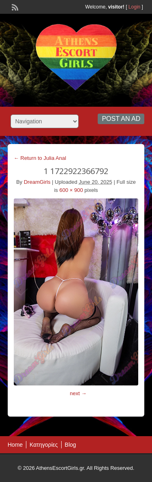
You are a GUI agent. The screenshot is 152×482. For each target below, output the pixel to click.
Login (134, 7)
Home (15, 444)
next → (78, 393)
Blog (70, 444)
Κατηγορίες (44, 444)
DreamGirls (37, 182)
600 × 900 (71, 190)
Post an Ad (121, 118)
